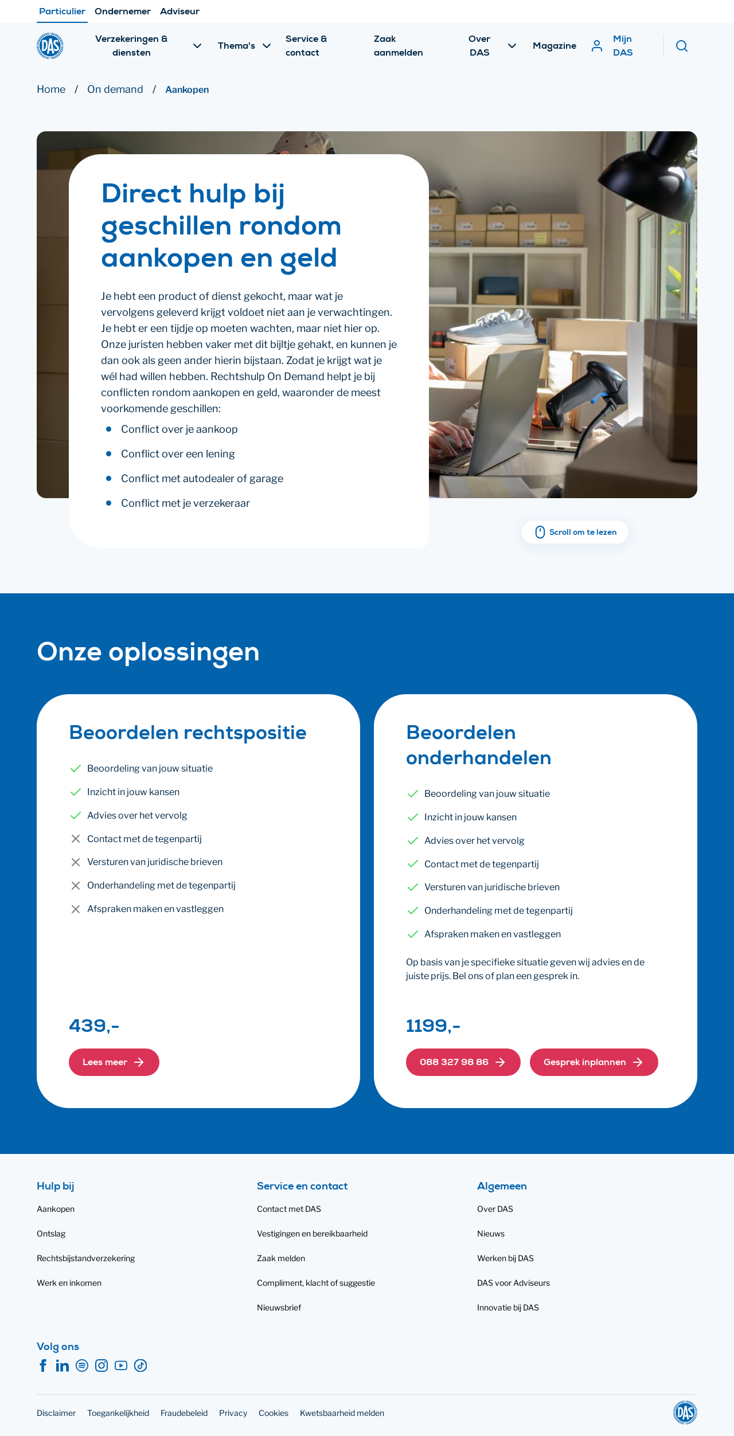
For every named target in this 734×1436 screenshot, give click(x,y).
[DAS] (50, 46)
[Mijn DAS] (621, 46)
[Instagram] (101, 1366)
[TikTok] (140, 1366)
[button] (114, 1062)
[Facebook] (43, 1366)
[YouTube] (121, 1366)
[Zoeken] (686, 46)
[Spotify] (82, 1366)
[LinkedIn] (62, 1366)
